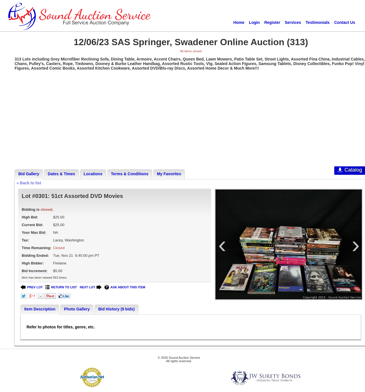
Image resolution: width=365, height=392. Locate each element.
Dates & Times (61, 174)
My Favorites (169, 174)
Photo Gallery (77, 309)
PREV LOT (31, 287)
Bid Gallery (28, 174)
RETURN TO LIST (61, 287)
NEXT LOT (91, 287)
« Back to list (28, 183)
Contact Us (344, 22)
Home (238, 22)
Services (293, 22)
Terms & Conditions (129, 174)
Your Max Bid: (34, 232)
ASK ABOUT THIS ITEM (124, 287)
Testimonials (318, 22)
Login (254, 22)
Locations (93, 174)
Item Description (39, 309)
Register (272, 22)
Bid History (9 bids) (116, 309)
